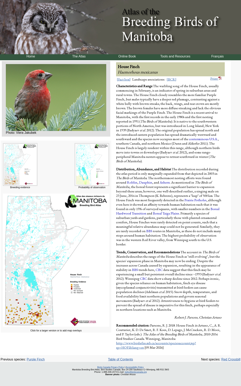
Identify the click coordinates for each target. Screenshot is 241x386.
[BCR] (171, 79)
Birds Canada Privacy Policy (110, 367)
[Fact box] (124, 79)
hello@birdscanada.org (136, 372)
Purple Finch (36, 359)
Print (216, 78)
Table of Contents (120, 359)
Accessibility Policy (135, 367)
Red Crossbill (230, 359)
